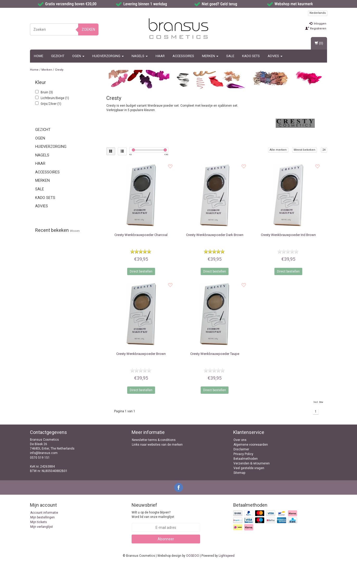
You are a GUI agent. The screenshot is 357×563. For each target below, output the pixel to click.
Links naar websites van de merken (157, 444)
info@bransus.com (44, 453)
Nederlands (318, 13)
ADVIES (275, 56)
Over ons (240, 440)
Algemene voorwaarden (250, 444)
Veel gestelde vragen (248, 468)
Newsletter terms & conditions (154, 440)
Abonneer (166, 539)
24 (323, 150)
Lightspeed (227, 556)
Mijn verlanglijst (41, 527)
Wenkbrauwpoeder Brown (141, 354)
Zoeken (88, 29)
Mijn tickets (38, 522)
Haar (160, 56)
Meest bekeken (304, 150)
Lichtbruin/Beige (55, 98)
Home (38, 56)
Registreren (315, 28)
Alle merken (278, 150)
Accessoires (183, 56)
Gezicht (57, 56)
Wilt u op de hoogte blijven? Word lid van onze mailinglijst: (153, 515)
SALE (230, 56)
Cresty (59, 69)
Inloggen (317, 23)
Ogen (78, 56)
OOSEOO (192, 556)
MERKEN (210, 56)
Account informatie (44, 512)
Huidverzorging (108, 56)
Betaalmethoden (245, 459)
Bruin (47, 92)
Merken (46, 69)
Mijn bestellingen (42, 517)
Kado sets (251, 56)
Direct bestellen (141, 271)
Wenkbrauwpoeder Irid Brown (288, 235)
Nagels (140, 56)
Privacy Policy (243, 454)
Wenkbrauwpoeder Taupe (214, 354)
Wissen (75, 231)
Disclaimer (241, 449)
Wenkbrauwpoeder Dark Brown (214, 235)
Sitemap (239, 473)
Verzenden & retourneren (251, 463)
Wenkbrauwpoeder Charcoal (141, 235)
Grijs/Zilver (51, 104)
